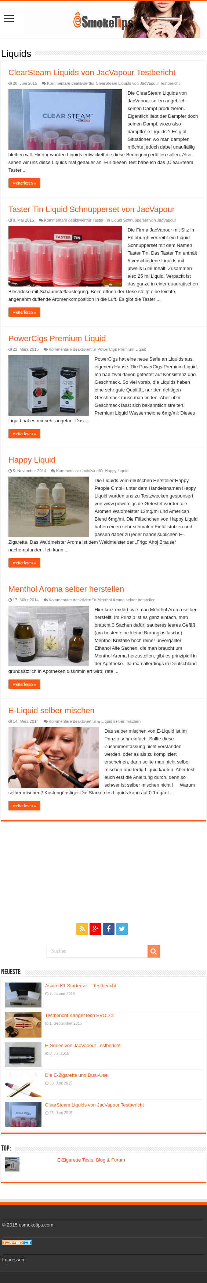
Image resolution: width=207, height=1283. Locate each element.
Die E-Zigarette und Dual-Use (76, 1075)
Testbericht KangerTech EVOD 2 (79, 1015)
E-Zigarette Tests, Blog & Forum (91, 1160)
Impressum (14, 1259)
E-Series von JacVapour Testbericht (82, 1045)
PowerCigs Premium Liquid (57, 338)
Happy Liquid (31, 459)
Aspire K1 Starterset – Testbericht (80, 985)
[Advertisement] (103, 867)
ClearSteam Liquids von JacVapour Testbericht (91, 72)
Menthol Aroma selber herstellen (66, 589)
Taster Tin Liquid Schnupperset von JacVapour (91, 209)
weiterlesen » (24, 183)
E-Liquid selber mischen (51, 710)
